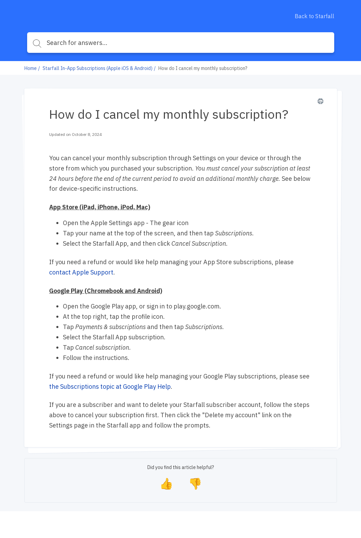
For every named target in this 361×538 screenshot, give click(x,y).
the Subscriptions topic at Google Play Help (110, 386)
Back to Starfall (314, 16)
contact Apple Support (81, 272)
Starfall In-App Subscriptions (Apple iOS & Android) (98, 68)
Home (30, 68)
